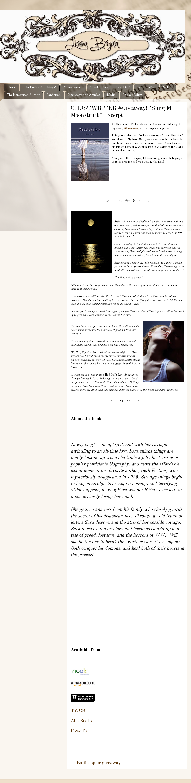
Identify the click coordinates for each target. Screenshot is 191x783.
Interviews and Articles (84, 95)
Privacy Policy (132, 95)
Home (12, 87)
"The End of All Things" (39, 87)
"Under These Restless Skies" (110, 87)
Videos (167, 87)
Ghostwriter (131, 128)
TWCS (78, 710)
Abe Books (81, 721)
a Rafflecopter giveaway (97, 763)
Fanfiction (54, 95)
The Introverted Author (23, 95)
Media (111, 95)
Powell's (79, 731)
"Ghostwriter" (73, 87)
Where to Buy (146, 87)
